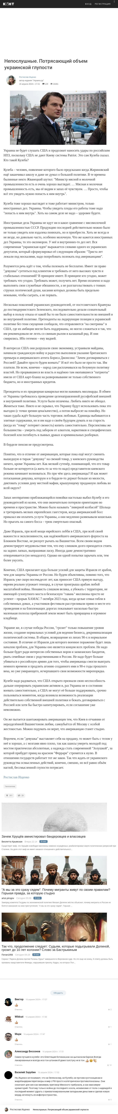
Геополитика (10, 786)
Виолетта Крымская (12, 841)
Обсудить (58, 993)
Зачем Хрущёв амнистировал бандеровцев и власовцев (44, 836)
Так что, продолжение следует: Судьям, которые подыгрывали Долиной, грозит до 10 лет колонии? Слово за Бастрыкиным (56, 948)
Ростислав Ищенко (16, 777)
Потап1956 (7, 954)
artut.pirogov (8, 898)
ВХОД (88, 4)
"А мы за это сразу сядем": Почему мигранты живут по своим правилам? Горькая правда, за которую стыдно (56, 891)
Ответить (18, 1010)
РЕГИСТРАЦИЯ (103, 4)
